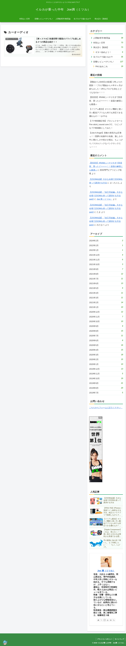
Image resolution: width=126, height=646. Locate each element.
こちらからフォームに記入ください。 (106, 408)
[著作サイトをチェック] (98, 620)
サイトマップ (119, 639)
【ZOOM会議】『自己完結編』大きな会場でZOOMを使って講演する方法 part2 (106, 195)
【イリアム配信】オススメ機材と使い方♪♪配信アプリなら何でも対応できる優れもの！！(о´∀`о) (106, 112)
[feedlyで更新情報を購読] (110, 620)
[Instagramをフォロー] (104, 620)
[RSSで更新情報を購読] (113, 620)
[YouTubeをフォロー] (107, 620)
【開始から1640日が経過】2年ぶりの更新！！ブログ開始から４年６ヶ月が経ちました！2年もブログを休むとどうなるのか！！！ (106, 87)
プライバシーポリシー (104, 639)
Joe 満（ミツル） (104, 199)
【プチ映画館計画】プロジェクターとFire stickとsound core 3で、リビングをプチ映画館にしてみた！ (106, 124)
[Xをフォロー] (101, 620)
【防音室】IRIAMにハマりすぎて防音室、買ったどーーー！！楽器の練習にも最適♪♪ (106, 100)
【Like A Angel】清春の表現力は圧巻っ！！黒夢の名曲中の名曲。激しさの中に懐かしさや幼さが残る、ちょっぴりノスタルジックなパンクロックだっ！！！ (106, 140)
